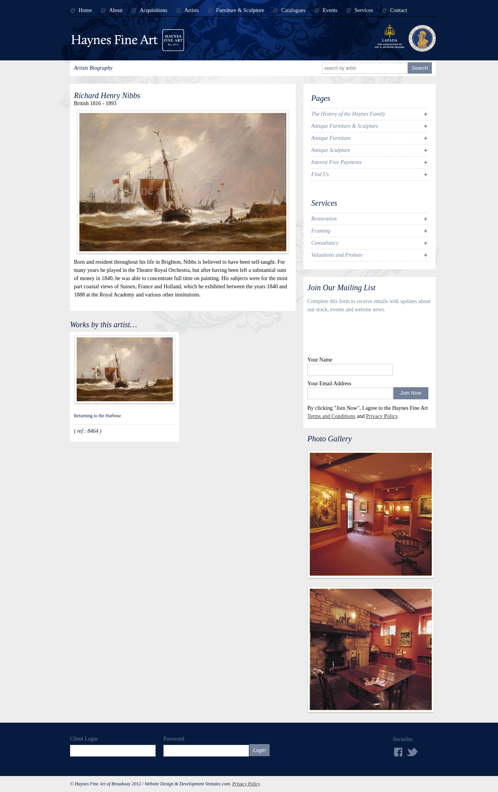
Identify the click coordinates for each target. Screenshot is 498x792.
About (116, 10)
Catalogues (293, 10)
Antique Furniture (331, 138)
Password (173, 739)
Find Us (320, 174)
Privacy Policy (382, 416)
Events (330, 10)
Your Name (319, 360)
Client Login (84, 739)
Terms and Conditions (331, 416)
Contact (398, 10)
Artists (191, 10)
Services (363, 10)
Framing (320, 231)
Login (259, 750)
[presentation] (366, 336)
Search (420, 68)
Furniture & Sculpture (240, 10)
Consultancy (324, 243)
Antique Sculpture (330, 150)
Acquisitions (153, 10)
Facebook (397, 752)
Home (85, 10)
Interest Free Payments (336, 162)
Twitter (412, 751)
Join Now (410, 393)
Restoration (324, 219)
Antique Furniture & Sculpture (344, 126)
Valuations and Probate (337, 255)
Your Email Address (329, 383)
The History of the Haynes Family (348, 114)
